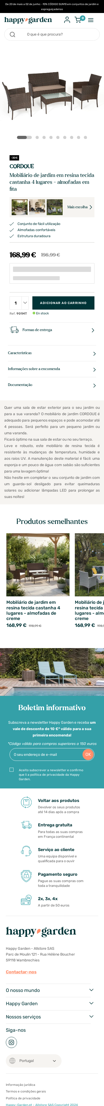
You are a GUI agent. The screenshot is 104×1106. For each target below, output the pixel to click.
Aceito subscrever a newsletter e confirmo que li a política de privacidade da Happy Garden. (51, 774)
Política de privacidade (23, 1098)
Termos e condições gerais (26, 1091)
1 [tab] (21, 137)
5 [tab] (59, 138)
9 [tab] (86, 138)
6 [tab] (65, 138)
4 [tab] (52, 138)
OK (88, 754)
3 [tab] (45, 138)
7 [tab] (72, 138)
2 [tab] (38, 138)
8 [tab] (79, 138)
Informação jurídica (20, 1085)
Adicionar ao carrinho (63, 303)
